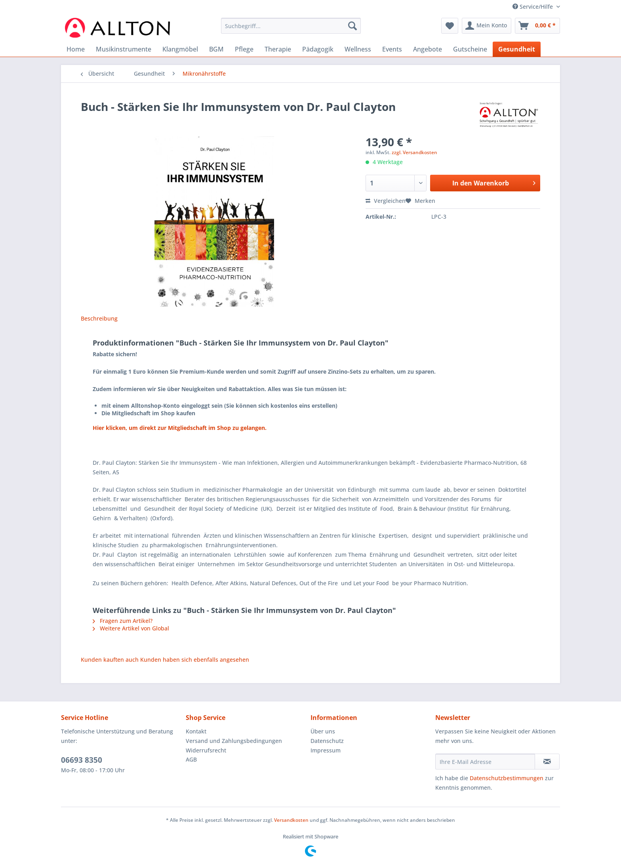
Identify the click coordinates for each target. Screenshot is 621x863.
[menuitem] (291, 29)
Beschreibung (99, 318)
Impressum (325, 750)
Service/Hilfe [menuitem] (533, 6)
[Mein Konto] (486, 26)
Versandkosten (291, 820)
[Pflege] (244, 49)
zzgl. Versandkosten (414, 152)
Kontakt (196, 731)
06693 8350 (81, 760)
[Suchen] (352, 26)
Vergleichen (386, 200)
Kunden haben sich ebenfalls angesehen (194, 659)
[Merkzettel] (449, 26)
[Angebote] (428, 49)
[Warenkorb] (537, 26)
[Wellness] (358, 49)
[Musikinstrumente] (123, 49)
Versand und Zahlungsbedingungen (234, 741)
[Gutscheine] (470, 49)
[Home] (75, 49)
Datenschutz (327, 741)
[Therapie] (278, 49)
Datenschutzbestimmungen (506, 778)
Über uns (322, 731)
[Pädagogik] (318, 49)
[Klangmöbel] (180, 49)
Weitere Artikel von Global (131, 628)
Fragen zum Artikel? (122, 620)
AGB (191, 759)
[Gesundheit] (517, 49)
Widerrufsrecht (206, 750)
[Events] (392, 49)
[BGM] (216, 49)
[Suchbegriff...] (291, 26)
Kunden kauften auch (110, 659)
